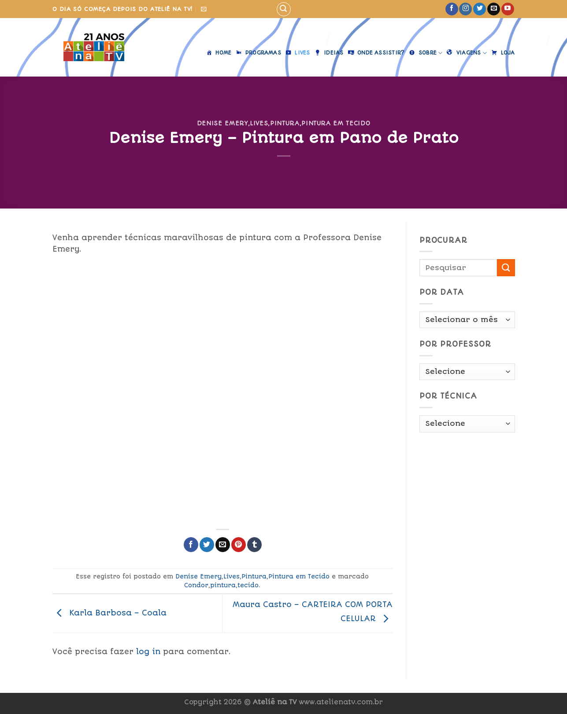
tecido (248, 585)
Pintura (285, 123)
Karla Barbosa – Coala (109, 612)
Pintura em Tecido (335, 123)
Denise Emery (222, 123)
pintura (223, 585)
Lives (259, 123)
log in (148, 651)
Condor (196, 585)
